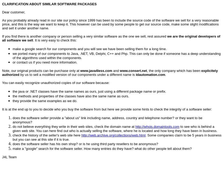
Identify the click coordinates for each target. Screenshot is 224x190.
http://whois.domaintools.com (158, 127)
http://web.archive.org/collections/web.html (113, 135)
